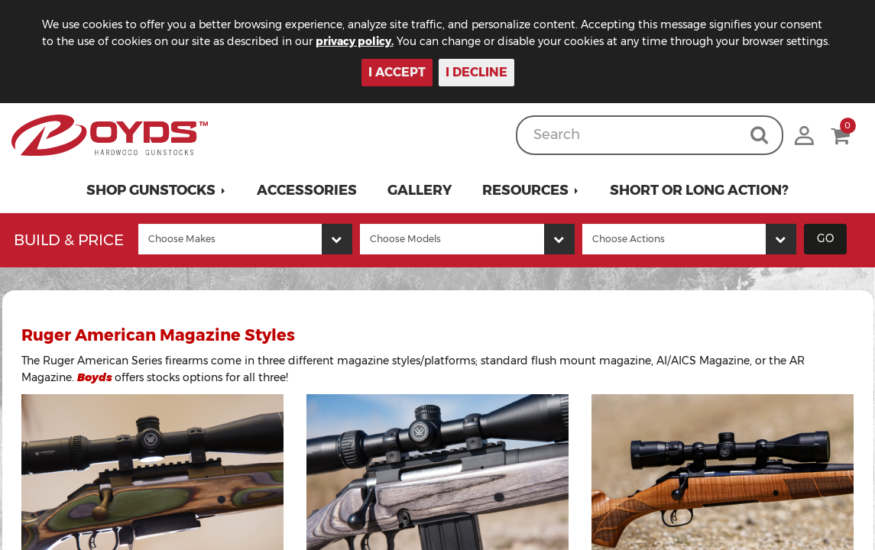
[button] (156, 190)
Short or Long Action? (699, 190)
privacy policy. (355, 41)
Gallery (419, 190)
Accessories (307, 190)
